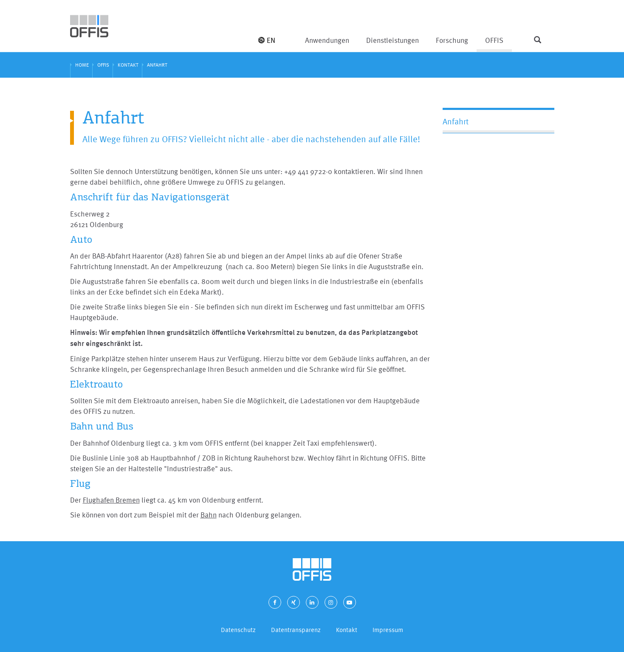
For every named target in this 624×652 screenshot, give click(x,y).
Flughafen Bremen (111, 500)
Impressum (388, 629)
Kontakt (346, 629)
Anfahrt (456, 121)
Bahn (208, 515)
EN (266, 40)
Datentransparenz (296, 629)
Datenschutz (238, 629)
